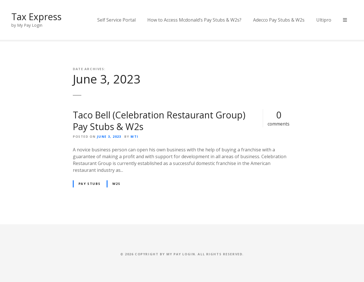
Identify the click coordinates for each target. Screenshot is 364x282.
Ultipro (323, 20)
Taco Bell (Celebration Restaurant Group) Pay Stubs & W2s (159, 121)
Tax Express (36, 17)
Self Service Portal (116, 20)
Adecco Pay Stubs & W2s (279, 20)
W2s (116, 183)
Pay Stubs (89, 183)
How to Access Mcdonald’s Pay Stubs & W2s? (194, 20)
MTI (134, 136)
